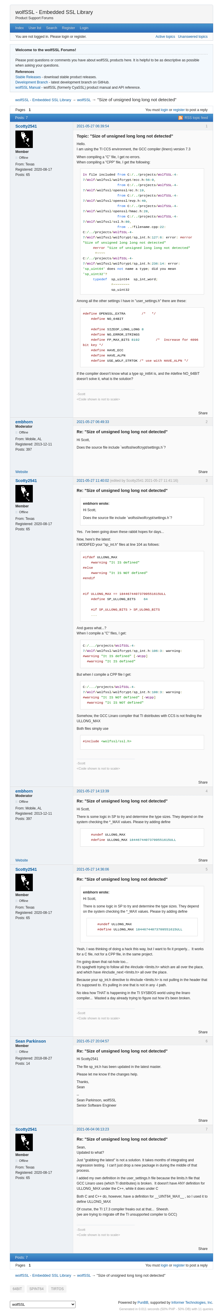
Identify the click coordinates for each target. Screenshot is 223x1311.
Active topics (165, 37)
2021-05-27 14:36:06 (93, 869)
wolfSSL (84, 100)
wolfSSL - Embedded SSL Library (54, 12)
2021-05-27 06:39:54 (93, 126)
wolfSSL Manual (27, 87)
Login (84, 28)
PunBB (142, 1302)
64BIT (16, 1288)
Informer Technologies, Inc (191, 1302)
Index (19, 28)
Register (68, 28)
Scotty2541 (26, 126)
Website (21, 472)
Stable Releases (28, 77)
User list (35, 28)
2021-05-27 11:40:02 (93, 481)
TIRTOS (55, 1288)
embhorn (24, 422)
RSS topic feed (196, 118)
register (179, 110)
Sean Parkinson (30, 1041)
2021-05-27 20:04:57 (93, 1041)
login (164, 110)
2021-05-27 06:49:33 (93, 422)
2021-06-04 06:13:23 (93, 1129)
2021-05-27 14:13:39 (93, 791)
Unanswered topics (193, 37)
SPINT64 (35, 1288)
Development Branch (31, 82)
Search (51, 28)
